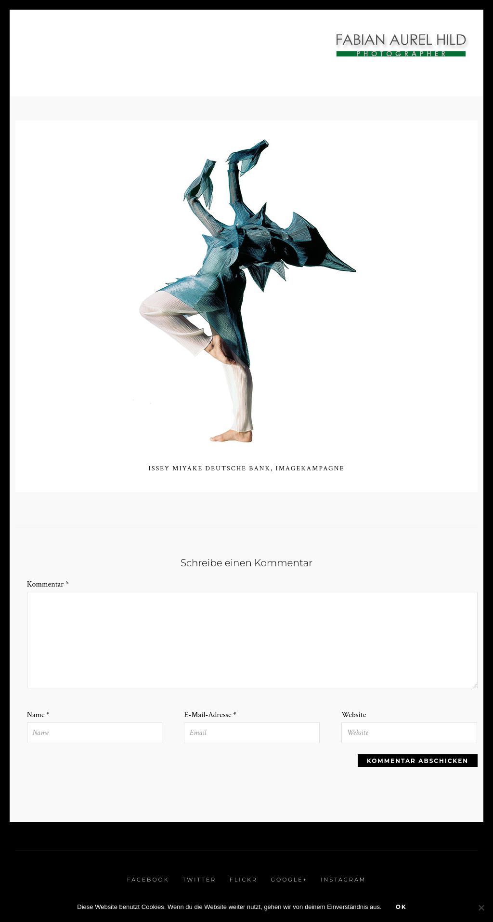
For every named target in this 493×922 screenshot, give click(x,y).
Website (353, 715)
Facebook (148, 879)
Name (38, 715)
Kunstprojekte (263, 49)
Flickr (244, 879)
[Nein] (481, 907)
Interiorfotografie (78, 35)
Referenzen (333, 49)
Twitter (199, 879)
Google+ (289, 879)
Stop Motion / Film (181, 49)
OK (401, 906)
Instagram (343, 879)
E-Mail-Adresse (210, 715)
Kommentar (48, 584)
